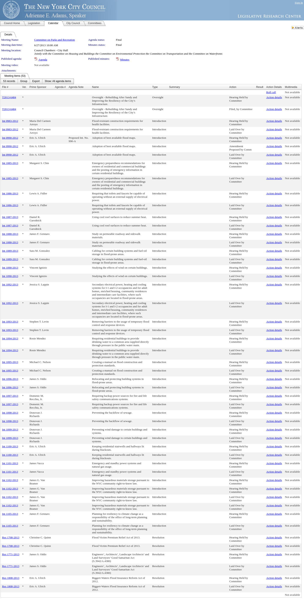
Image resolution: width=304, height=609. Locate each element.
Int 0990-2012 (10, 137)
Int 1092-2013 (10, 284)
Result (259, 87)
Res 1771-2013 (10, 554)
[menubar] (37, 81)
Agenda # (60, 87)
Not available (41, 65)
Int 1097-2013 (10, 395)
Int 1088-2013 (10, 233)
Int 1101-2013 (10, 463)
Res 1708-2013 (10, 537)
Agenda (42, 59)
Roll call (271, 92)
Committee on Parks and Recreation (54, 39)
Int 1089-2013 (10, 250)
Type (155, 87)
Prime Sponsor (38, 87)
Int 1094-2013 (10, 338)
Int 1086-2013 (10, 193)
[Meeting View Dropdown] (58, 81)
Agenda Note (76, 87)
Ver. (24, 87)
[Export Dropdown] (36, 81)
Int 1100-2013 (10, 446)
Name (95, 87)
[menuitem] (9, 81)
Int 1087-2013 (10, 217)
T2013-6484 (9, 97)
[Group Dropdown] (24, 81)
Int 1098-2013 (10, 412)
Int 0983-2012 (10, 120)
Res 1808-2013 (10, 577)
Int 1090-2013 (10, 267)
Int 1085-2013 (10, 163)
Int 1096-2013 (10, 378)
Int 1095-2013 (10, 362)
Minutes (124, 59)
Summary (174, 87)
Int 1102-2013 (10, 480)
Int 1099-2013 (10, 429)
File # (5, 87)
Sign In (299, 2)
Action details (274, 97)
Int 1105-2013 (10, 513)
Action (232, 87)
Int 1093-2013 (10, 321)
